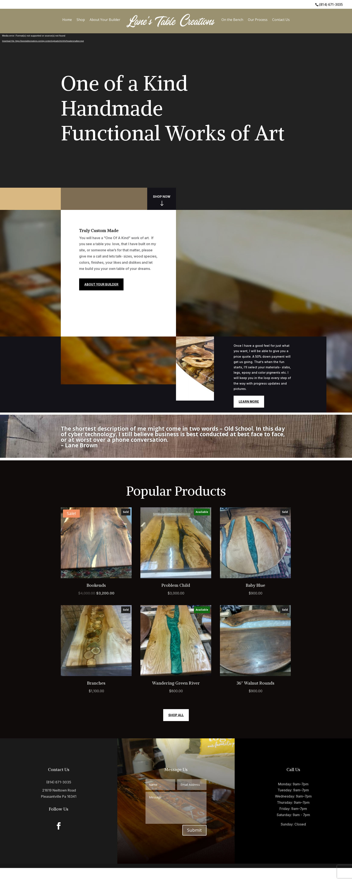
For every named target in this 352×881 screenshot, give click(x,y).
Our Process (258, 19)
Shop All (176, 715)
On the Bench (232, 19)
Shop (81, 19)
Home (67, 19)
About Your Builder (105, 19)
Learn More (249, 401)
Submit (194, 830)
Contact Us (281, 19)
